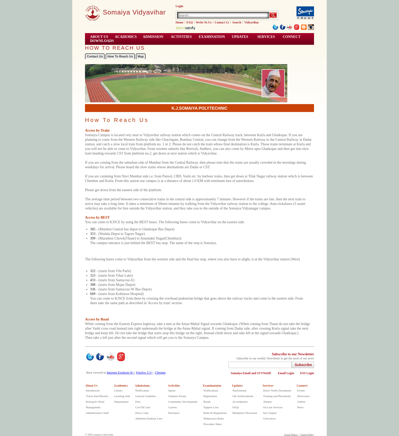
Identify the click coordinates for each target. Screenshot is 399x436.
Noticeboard (239, 390)
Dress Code (141, 412)
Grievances (269, 418)
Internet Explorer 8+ (121, 372)
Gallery (301, 401)
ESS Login (307, 373)
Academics (121, 385)
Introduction (92, 390)
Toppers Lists (211, 407)
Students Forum (177, 396)
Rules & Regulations (215, 412)
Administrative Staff (97, 412)
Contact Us (222, 22)
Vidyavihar (251, 22)
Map (141, 56)
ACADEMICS (126, 37)
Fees (137, 401)
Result (207, 401)
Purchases (173, 412)
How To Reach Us (120, 56)
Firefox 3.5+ (144, 372)
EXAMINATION (212, 37)
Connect (302, 385)
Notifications (211, 390)
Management (93, 407)
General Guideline (145, 396)
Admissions (142, 385)
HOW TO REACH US (115, 48)
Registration (210, 396)
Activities (174, 385)
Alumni (267, 401)
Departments (121, 401)
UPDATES (240, 37)
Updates (237, 385)
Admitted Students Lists (148, 418)
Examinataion (212, 385)
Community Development (182, 401)
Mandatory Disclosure (244, 412)
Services (266, 37)
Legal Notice (291, 434)
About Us (91, 385)
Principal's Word (95, 401)
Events (301, 390)
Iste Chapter (270, 412)
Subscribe (303, 365)
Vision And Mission (97, 396)
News (300, 407)
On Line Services (272, 407)
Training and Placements (277, 396)
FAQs (235, 407)
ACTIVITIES (181, 37)
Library (118, 390)
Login (179, 6)
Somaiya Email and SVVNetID (251, 373)
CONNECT (292, 37)
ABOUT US (99, 37)
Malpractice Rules (214, 418)
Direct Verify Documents (277, 390)
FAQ (190, 22)
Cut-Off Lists (142, 407)
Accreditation (240, 401)
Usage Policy (307, 434)
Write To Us (204, 22)
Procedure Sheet (213, 424)
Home (179, 22)
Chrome (160, 372)
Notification (142, 390)
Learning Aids (122, 396)
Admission (153, 37)
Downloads (102, 41)
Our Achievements (242, 396)
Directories (303, 396)
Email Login (286, 373)
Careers (172, 407)
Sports (171, 390)
